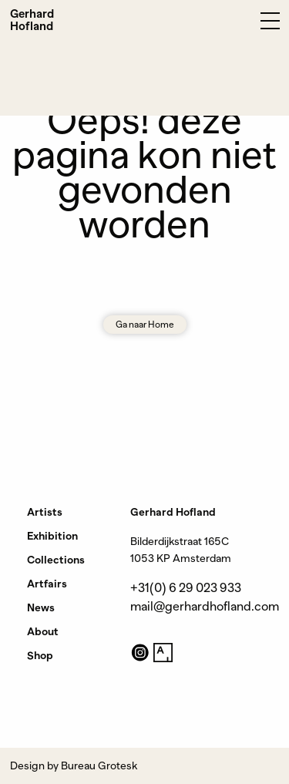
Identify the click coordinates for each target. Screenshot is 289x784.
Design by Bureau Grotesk (73, 765)
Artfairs (47, 583)
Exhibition (52, 536)
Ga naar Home (145, 324)
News (41, 607)
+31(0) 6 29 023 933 (185, 588)
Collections (56, 560)
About (43, 631)
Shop (40, 655)
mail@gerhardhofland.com (204, 607)
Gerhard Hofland (32, 20)
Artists (44, 512)
